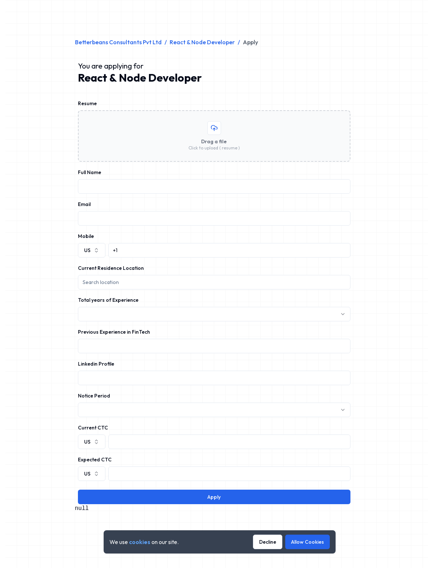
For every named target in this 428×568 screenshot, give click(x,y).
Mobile (86, 236)
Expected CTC (95, 459)
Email (84, 204)
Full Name (89, 172)
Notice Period (94, 395)
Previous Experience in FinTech (114, 332)
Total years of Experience (108, 300)
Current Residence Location (111, 268)
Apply (214, 497)
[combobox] (91, 250)
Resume (87, 103)
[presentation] (214, 136)
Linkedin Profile (96, 364)
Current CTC (93, 427)
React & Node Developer (202, 42)
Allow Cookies (307, 542)
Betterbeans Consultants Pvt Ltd (118, 42)
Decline (267, 542)
